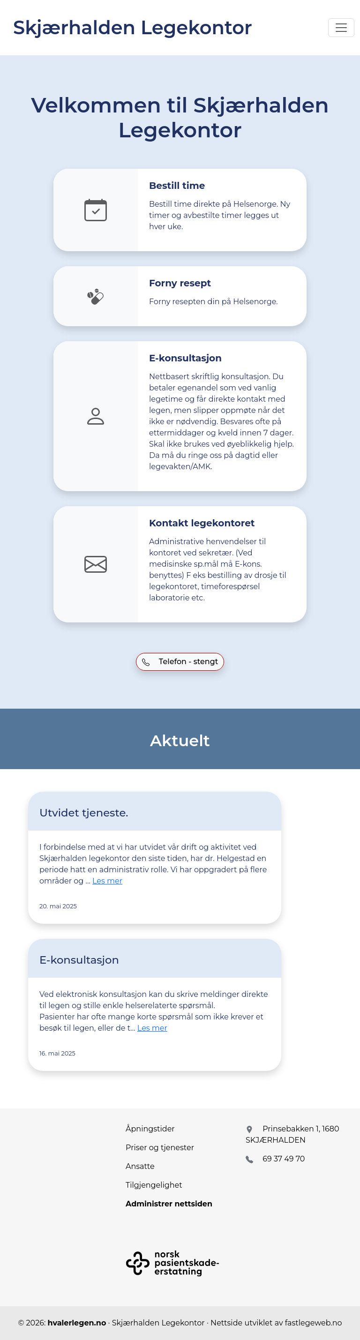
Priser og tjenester (160, 1147)
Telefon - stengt (180, 661)
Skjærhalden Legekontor (132, 27)
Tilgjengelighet (154, 1185)
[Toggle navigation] (341, 27)
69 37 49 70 (283, 1158)
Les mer (107, 880)
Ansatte (140, 1166)
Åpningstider (150, 1128)
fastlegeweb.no (313, 1322)
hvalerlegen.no (77, 1322)
